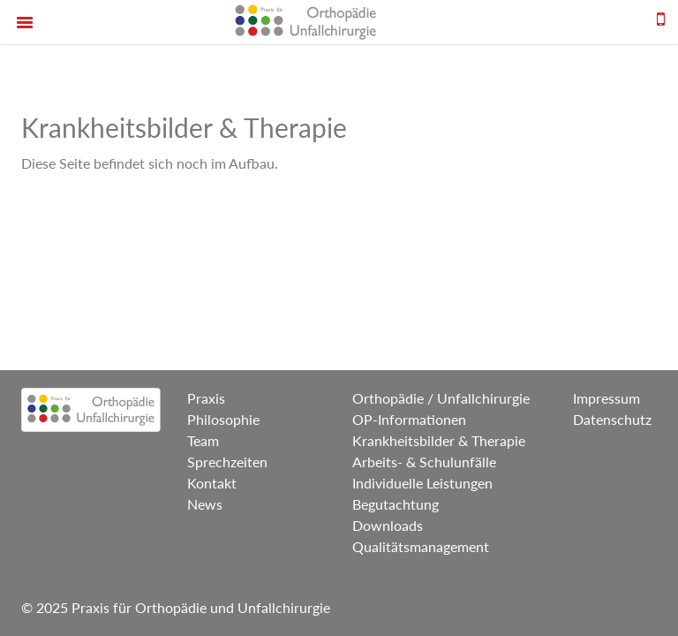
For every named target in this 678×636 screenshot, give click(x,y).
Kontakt (212, 482)
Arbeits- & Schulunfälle (424, 461)
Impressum (606, 398)
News (204, 504)
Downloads (387, 525)
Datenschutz (612, 419)
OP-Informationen (409, 419)
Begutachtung (395, 504)
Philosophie (223, 419)
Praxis (206, 398)
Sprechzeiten (227, 461)
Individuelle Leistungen (422, 482)
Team (203, 440)
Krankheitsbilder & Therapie (438, 440)
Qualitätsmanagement (420, 546)
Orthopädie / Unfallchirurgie (441, 398)
